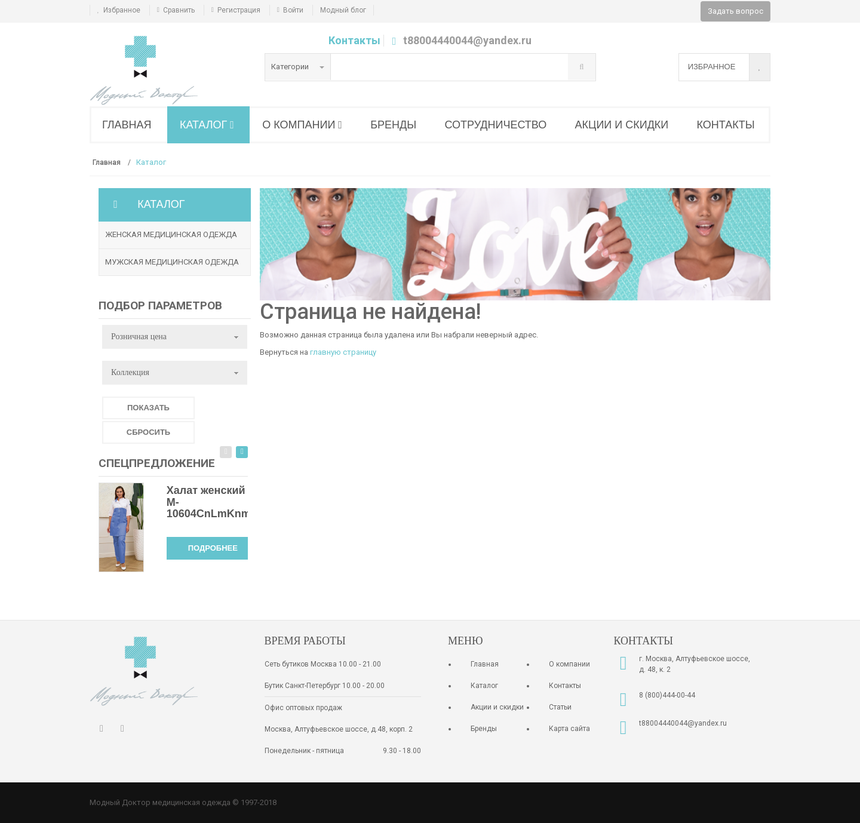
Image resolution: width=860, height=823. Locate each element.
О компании (569, 664)
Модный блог (343, 10)
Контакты (354, 40)
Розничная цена (139, 336)
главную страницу (343, 352)
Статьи (560, 707)
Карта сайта (569, 728)
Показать (148, 407)
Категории (297, 66)
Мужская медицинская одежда (172, 261)
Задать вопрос (735, 11)
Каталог (484, 685)
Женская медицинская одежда (171, 234)
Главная (485, 664)
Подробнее (213, 547)
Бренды (484, 728)
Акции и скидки (497, 707)
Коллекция (130, 372)
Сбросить (148, 432)
